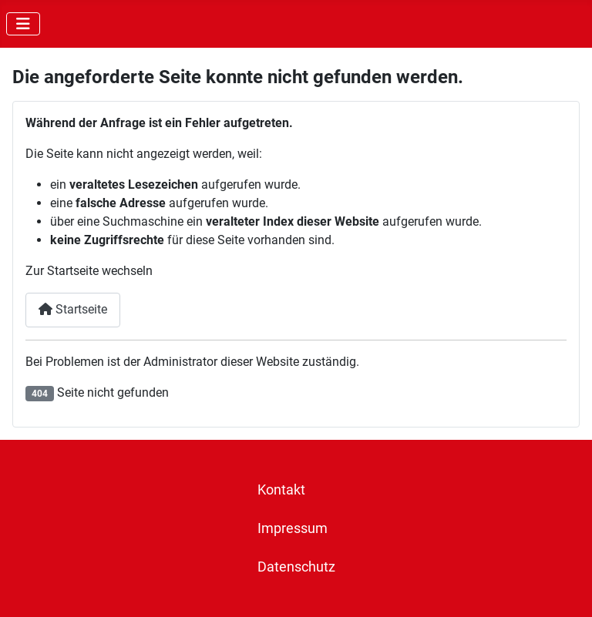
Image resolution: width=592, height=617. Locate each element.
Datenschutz (296, 567)
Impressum (292, 528)
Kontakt (281, 490)
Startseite (73, 309)
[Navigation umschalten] (23, 23)
